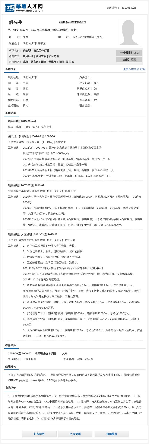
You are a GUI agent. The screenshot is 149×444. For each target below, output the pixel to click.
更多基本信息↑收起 (134, 69)
